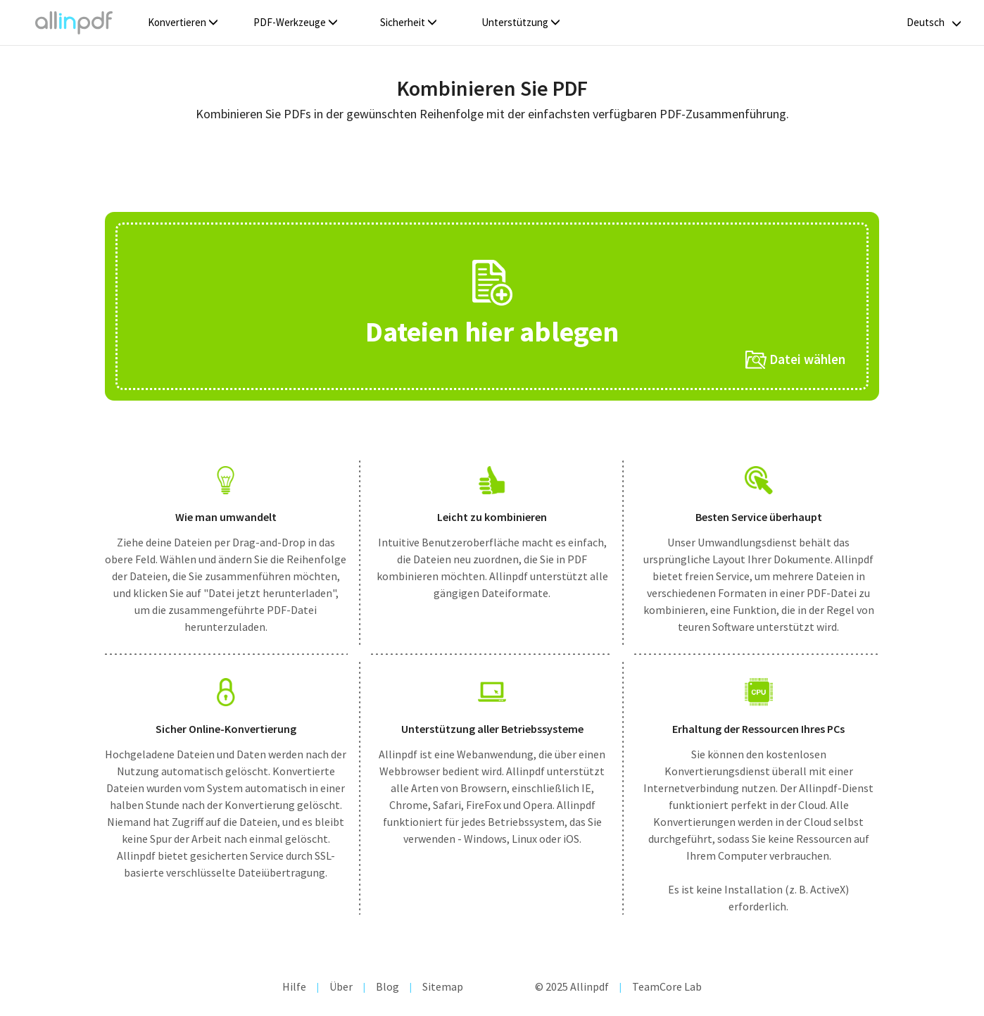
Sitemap (442, 986)
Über (341, 986)
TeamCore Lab (667, 986)
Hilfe (294, 986)
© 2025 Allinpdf (572, 986)
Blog (387, 986)
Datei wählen (795, 359)
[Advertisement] (492, 171)
